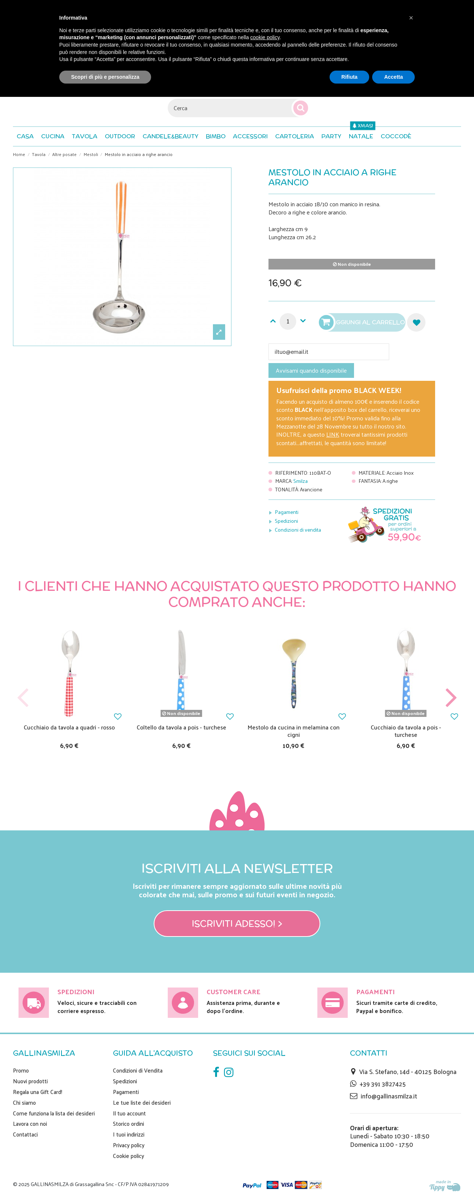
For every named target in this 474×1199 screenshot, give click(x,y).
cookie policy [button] (265, 37)
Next (451, 698)
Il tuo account (129, 1113)
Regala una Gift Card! (37, 1092)
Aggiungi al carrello (362, 322)
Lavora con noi (30, 1124)
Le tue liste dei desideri (142, 1102)
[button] (396, 136)
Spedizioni (286, 520)
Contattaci (25, 1134)
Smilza (300, 480)
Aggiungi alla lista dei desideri (416, 322)
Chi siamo (24, 1102)
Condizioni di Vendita (138, 1070)
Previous (23, 698)
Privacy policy (128, 1145)
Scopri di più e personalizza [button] (105, 77)
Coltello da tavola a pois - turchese (181, 727)
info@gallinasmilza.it (389, 1095)
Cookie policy (128, 1156)
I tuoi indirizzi (128, 1134)
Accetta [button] (393, 77)
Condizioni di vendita (298, 529)
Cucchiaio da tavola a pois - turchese (406, 730)
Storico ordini (128, 1124)
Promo (21, 1070)
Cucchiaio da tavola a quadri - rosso (69, 727)
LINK (332, 434)
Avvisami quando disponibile (311, 370)
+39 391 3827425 (383, 1083)
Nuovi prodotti (30, 1081)
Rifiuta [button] (349, 77)
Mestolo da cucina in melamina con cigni (294, 730)
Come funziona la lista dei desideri (54, 1113)
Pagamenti (286, 511)
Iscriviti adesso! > (237, 923)
